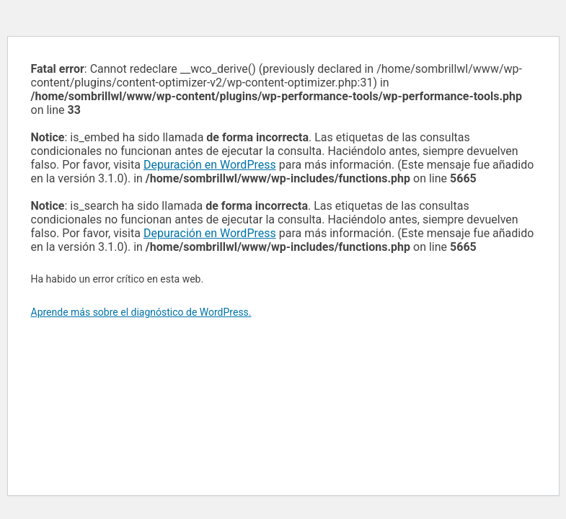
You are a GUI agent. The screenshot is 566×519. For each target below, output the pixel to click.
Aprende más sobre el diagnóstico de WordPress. (141, 312)
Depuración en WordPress (209, 165)
